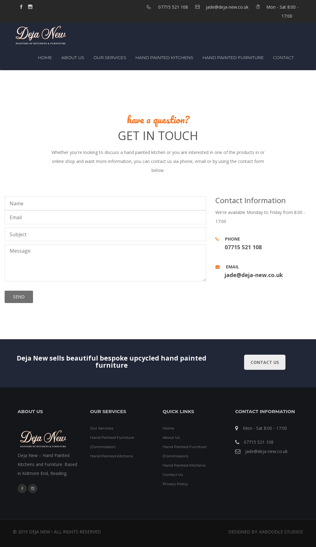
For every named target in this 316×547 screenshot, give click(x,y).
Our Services (110, 57)
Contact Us (173, 474)
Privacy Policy (175, 483)
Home (45, 57)
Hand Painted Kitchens (164, 57)
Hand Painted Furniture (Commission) (112, 442)
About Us (72, 57)
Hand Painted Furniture (233, 57)
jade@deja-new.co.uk (254, 275)
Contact (283, 57)
